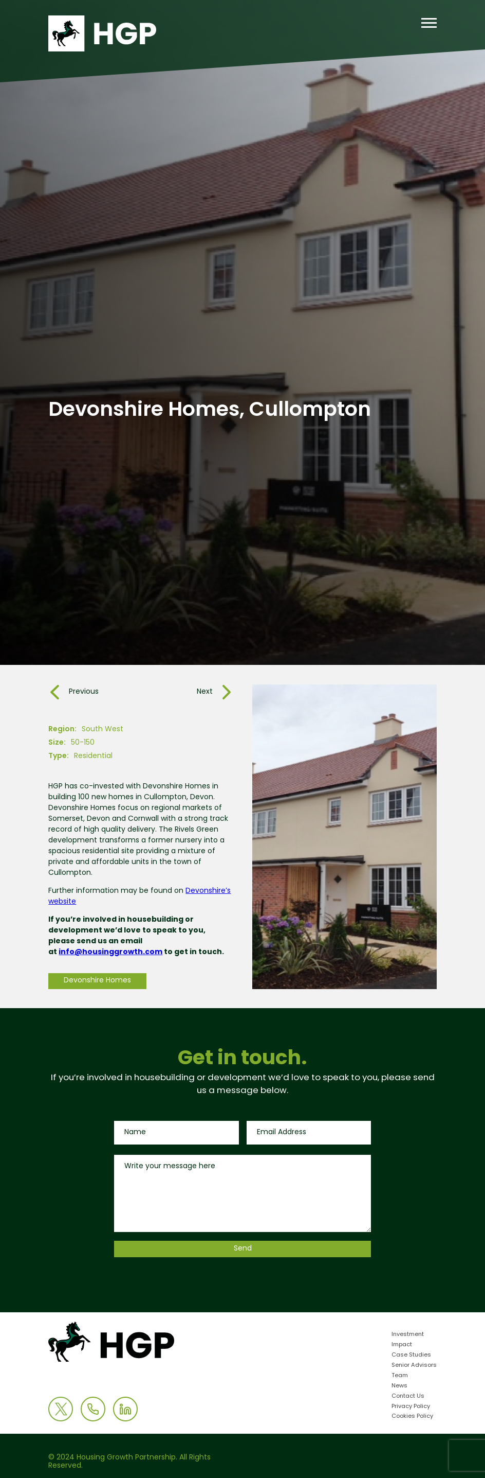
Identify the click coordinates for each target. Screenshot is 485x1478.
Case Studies (411, 1355)
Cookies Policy (412, 1416)
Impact (401, 1345)
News (399, 1386)
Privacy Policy (410, 1407)
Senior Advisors (414, 1365)
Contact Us (407, 1396)
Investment (407, 1335)
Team (399, 1376)
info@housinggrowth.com (110, 952)
